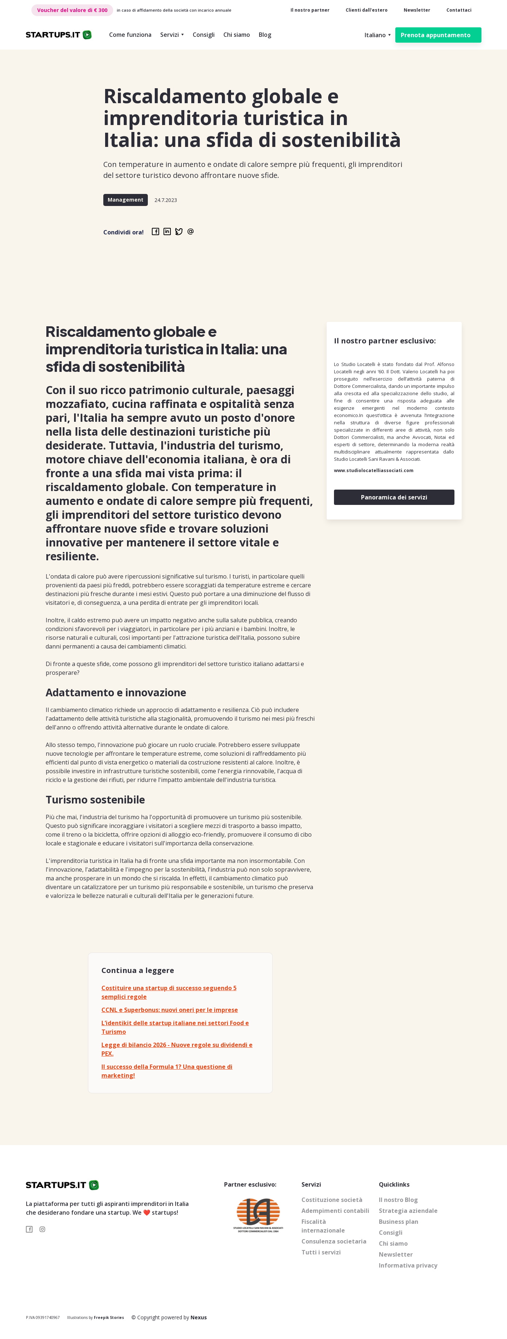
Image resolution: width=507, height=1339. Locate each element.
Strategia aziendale (408, 1211)
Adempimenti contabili (335, 1211)
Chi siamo (236, 35)
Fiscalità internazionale (323, 1226)
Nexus (199, 1317)
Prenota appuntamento (435, 35)
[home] (59, 35)
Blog (265, 35)
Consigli (204, 35)
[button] (172, 34)
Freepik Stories (109, 1317)
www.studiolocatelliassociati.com (374, 470)
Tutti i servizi (321, 1252)
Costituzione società (331, 1200)
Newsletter (417, 10)
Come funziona (130, 35)
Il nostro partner (310, 10)
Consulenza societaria (333, 1241)
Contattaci (459, 10)
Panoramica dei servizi (394, 497)
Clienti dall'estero (367, 10)
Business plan (398, 1222)
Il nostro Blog (398, 1200)
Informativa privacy (408, 1265)
